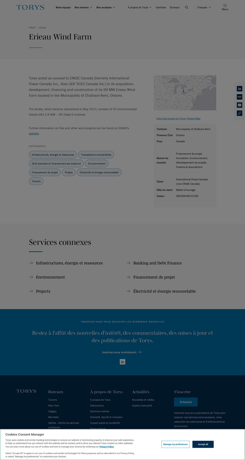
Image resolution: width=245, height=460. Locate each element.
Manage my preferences (175, 444)
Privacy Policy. (107, 446)
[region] (122, 444)
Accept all (203, 444)
